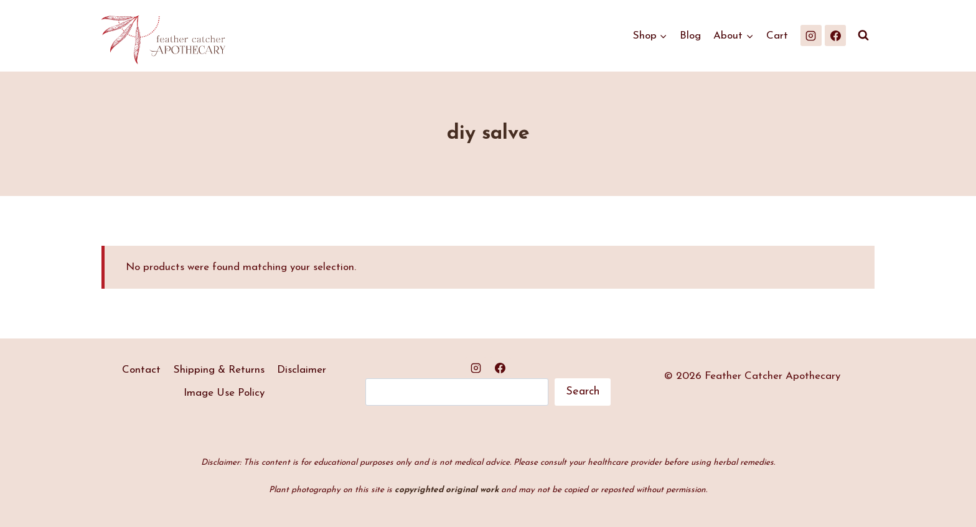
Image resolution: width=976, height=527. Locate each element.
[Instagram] (811, 35)
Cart (777, 35)
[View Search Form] (863, 35)
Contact (141, 370)
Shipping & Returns (219, 370)
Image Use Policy (224, 393)
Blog (690, 35)
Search (582, 392)
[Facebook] (835, 35)
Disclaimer (301, 370)
